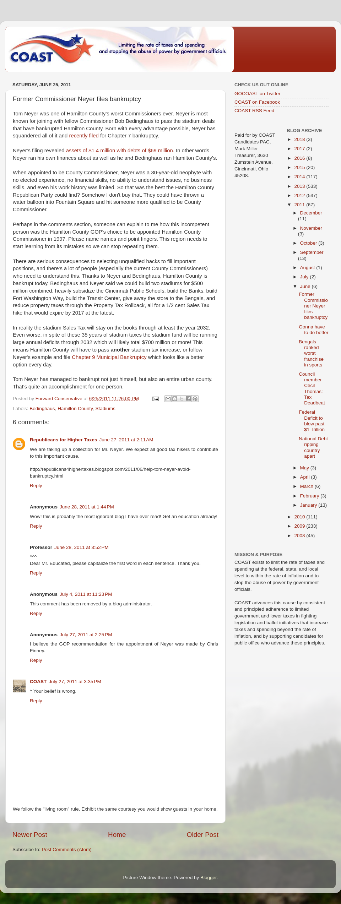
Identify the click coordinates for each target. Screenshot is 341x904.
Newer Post (29, 834)
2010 (300, 516)
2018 (300, 139)
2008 (300, 535)
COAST (38, 681)
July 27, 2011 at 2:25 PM (86, 634)
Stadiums (105, 408)
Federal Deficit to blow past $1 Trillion (312, 420)
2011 (300, 204)
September (312, 252)
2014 (300, 176)
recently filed (83, 135)
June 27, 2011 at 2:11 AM (126, 439)
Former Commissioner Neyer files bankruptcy (313, 306)
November (311, 228)
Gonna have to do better (313, 329)
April (305, 477)
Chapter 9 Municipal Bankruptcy (109, 357)
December (311, 213)
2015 (300, 167)
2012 (300, 195)
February (310, 496)
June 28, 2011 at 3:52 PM (81, 547)
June (306, 286)
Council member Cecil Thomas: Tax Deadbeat (312, 388)
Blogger (208, 877)
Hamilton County (75, 408)
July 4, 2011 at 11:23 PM (86, 594)
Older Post (202, 834)
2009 (300, 526)
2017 (300, 148)
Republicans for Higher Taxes (63, 439)
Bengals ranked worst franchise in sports (311, 353)
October (309, 243)
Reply (36, 485)
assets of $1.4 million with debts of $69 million (119, 150)
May (305, 467)
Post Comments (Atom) (67, 849)
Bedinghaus (42, 408)
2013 (300, 186)
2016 (300, 158)
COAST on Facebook (257, 102)
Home (117, 834)
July (305, 276)
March (307, 486)
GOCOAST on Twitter (257, 93)
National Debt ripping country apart (313, 447)
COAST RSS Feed (254, 110)
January (309, 505)
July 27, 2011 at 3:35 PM (75, 681)
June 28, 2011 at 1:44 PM (87, 507)
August (308, 267)
